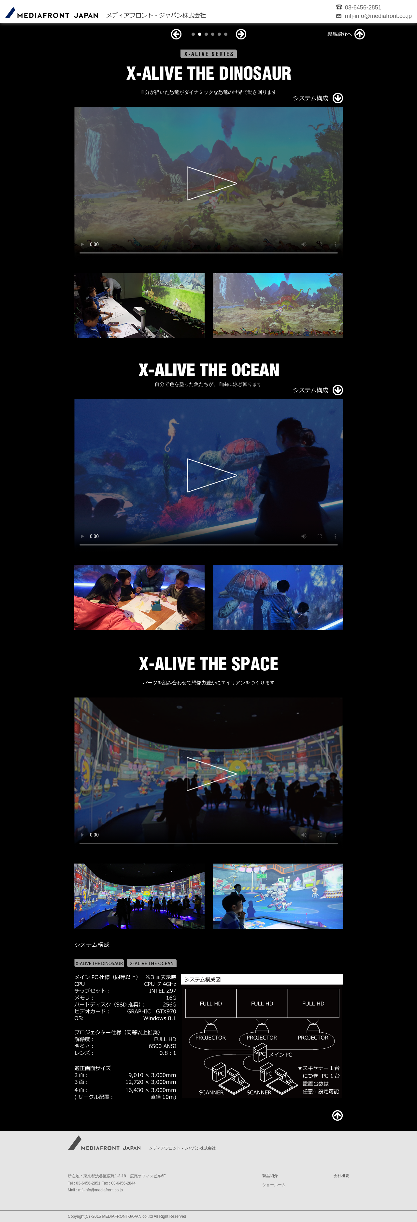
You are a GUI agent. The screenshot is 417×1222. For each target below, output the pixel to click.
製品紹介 (270, 1175)
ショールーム (274, 1185)
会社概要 (341, 1175)
